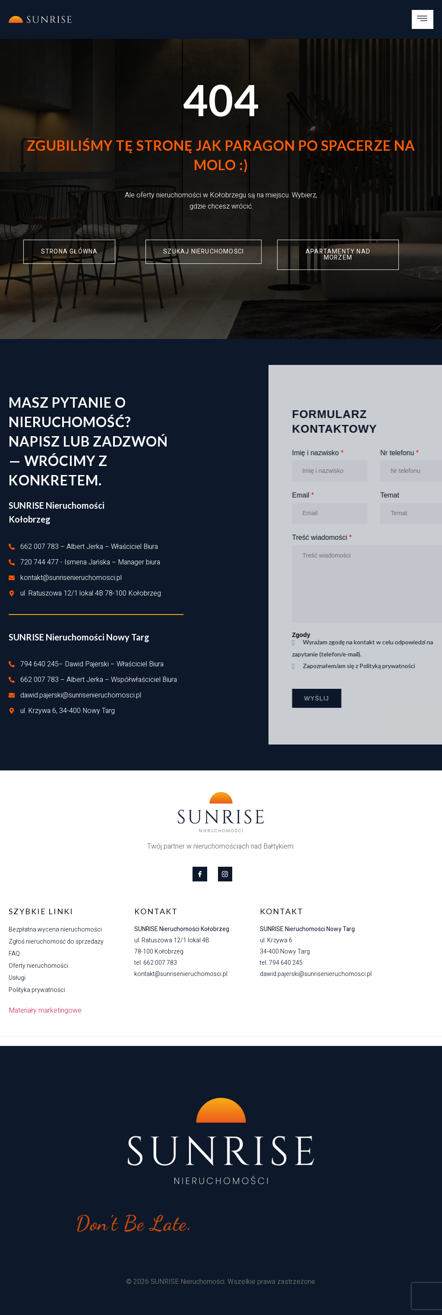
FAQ (14, 953)
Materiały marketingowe (45, 1010)
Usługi (17, 977)
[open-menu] (422, 19)
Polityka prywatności (37, 990)
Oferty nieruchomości (38, 965)
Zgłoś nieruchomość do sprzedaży (56, 941)
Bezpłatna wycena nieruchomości (55, 929)
